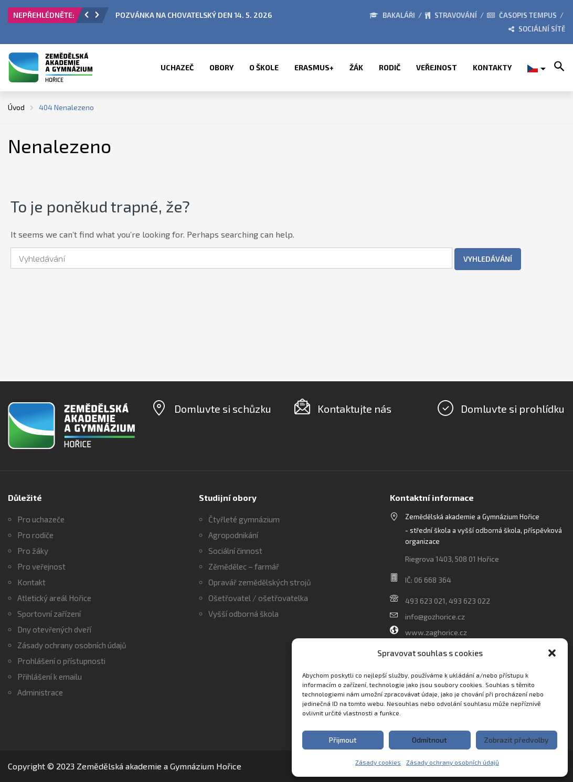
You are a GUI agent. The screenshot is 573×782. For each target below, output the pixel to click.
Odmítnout (429, 739)
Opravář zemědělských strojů (259, 582)
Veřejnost (436, 67)
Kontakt (31, 582)
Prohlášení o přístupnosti (61, 661)
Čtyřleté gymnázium (244, 519)
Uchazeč (177, 67)
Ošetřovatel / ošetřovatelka (258, 598)
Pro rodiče (35, 535)
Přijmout (343, 739)
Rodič (389, 67)
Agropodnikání (233, 535)
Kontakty (492, 67)
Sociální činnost (235, 550)
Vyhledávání (487, 258)
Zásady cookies (378, 762)
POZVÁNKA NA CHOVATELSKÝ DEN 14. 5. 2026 (193, 14)
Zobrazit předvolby (516, 739)
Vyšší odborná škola (243, 613)
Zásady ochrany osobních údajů (452, 762)
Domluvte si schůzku (222, 408)
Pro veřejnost (41, 566)
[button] (552, 653)
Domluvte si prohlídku (513, 408)
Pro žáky (32, 550)
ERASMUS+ (314, 67)
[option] (217, 17)
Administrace (40, 692)
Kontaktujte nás (354, 408)
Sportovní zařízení (49, 613)
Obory (221, 67)
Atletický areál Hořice (54, 598)
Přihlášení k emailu (49, 676)
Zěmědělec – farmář (243, 566)
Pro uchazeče (41, 519)
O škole (264, 67)
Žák (356, 67)
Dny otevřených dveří (54, 629)
